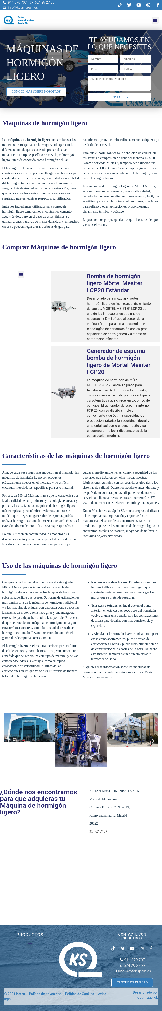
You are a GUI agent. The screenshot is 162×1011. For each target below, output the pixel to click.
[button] (155, 20)
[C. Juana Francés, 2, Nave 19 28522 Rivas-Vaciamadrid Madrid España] (40, 870)
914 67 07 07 (98, 831)
